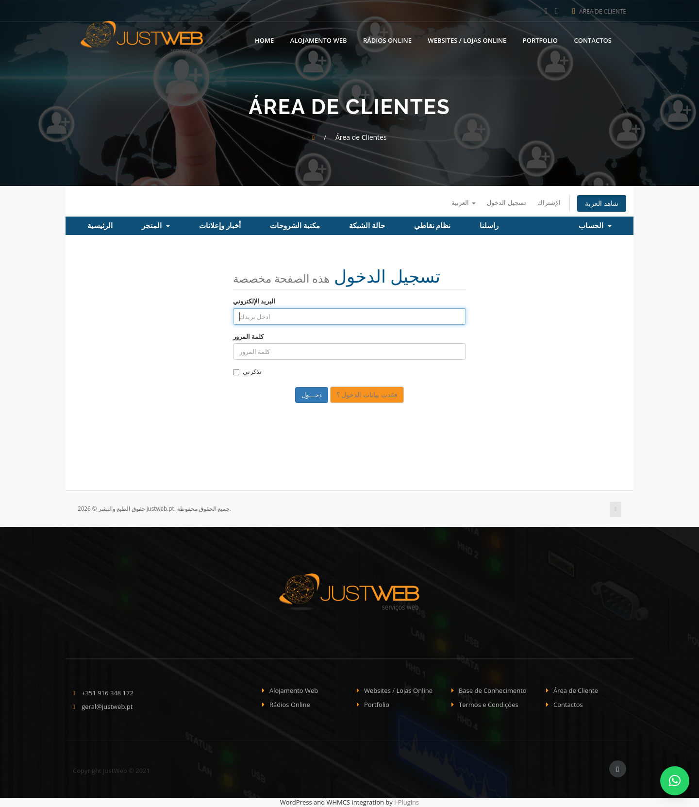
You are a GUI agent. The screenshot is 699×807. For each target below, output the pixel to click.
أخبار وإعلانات (220, 225)
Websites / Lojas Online (467, 40)
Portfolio (540, 40)
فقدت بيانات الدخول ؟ (367, 394)
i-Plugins (406, 802)
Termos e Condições (488, 704)
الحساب (595, 225)
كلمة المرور (248, 336)
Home (264, 40)
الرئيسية (100, 225)
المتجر (156, 225)
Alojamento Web (318, 40)
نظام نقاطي (432, 225)
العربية (463, 202)
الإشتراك (549, 202)
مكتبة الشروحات (295, 225)
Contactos (593, 40)
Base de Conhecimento (493, 690)
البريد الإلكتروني (254, 301)
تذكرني (247, 371)
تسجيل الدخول (506, 202)
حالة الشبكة (367, 225)
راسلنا (489, 225)
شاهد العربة (601, 203)
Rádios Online (387, 40)
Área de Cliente (599, 11)
